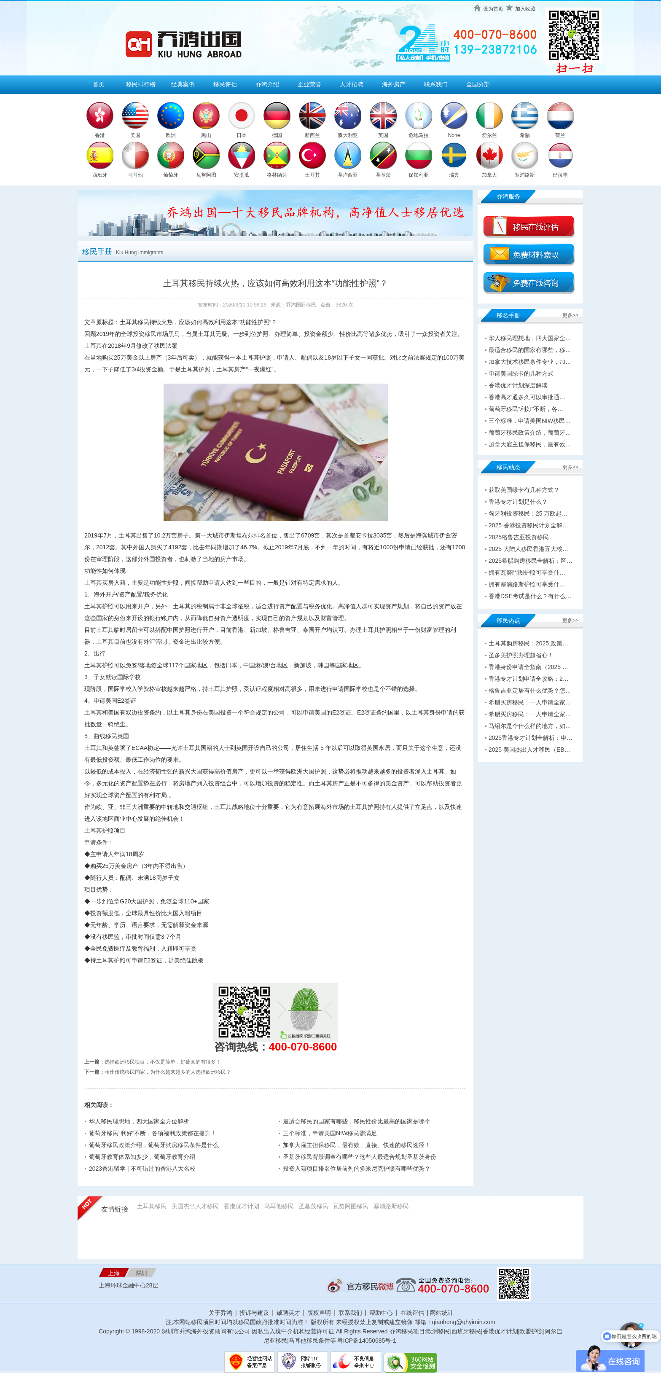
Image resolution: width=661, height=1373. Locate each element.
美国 (135, 135)
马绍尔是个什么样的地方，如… (530, 726)
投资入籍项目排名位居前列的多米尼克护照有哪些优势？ (356, 1168)
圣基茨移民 (313, 1206)
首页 (99, 84)
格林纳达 (277, 175)
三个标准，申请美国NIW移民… (530, 420)
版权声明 (319, 1312)
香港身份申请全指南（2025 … (528, 667)
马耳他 (135, 175)
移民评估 (225, 84)
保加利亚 (418, 175)
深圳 (141, 1273)
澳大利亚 (348, 135)
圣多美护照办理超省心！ (521, 655)
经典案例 (183, 84)
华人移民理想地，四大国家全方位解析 (139, 1121)
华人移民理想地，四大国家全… (530, 338)
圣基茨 (383, 175)
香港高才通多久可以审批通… (527, 397)
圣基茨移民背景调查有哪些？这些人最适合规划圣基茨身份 (359, 1156)
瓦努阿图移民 (350, 1206)
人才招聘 (351, 84)
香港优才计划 (241, 1206)
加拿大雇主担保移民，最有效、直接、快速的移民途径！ (356, 1145)
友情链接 (114, 1209)
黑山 (206, 135)
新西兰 (312, 135)
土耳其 (312, 175)
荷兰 (560, 135)
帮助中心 (381, 1312)
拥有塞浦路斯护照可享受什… (527, 584)
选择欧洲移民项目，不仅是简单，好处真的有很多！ (163, 1062)
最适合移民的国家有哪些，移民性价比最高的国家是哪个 (356, 1121)
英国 (383, 135)
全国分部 (478, 84)
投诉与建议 (254, 1312)
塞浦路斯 (525, 175)
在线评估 (413, 1312)
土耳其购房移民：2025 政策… (528, 643)
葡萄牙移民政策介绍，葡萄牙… (530, 432)
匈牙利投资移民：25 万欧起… (528, 513)
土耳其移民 (152, 1206)
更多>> (570, 315)
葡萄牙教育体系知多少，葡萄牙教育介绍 (142, 1156)
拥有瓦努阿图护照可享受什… (527, 572)
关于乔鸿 (220, 1312)
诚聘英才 (288, 1312)
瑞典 (454, 175)
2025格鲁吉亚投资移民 (519, 537)
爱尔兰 (489, 135)
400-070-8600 (303, 1046)
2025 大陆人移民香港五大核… (528, 548)
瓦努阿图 (206, 175)
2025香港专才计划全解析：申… (530, 737)
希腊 (525, 135)
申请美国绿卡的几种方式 (521, 373)
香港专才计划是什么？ (518, 501)
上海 (114, 1273)
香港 (100, 135)
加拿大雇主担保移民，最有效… (530, 444)
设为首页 (493, 9)
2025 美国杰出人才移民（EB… (529, 749)
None (454, 135)
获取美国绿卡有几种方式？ (524, 489)
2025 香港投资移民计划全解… (528, 525)
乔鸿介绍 (267, 84)
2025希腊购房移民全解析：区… (530, 560)
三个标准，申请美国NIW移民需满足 (330, 1133)
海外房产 (394, 84)
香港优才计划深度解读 (518, 385)
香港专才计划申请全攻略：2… (529, 678)
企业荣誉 (309, 84)
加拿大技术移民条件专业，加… (530, 361)
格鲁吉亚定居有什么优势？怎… (530, 690)
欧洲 (171, 135)
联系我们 (436, 84)
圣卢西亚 (348, 175)
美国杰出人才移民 (195, 1206)
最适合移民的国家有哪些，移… (530, 350)
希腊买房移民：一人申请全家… (530, 702)
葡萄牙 (170, 175)
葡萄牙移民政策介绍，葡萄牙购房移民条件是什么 (154, 1145)
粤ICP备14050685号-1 (366, 1340)
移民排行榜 (141, 84)
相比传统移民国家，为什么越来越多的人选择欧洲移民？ (168, 1072)
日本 (241, 135)
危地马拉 (418, 135)
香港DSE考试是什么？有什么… (530, 596)
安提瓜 (241, 175)
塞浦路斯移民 (391, 1206)
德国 (277, 135)
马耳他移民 (279, 1206)
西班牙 (99, 175)
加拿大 (489, 175)
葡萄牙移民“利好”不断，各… (526, 409)
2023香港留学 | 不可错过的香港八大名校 (142, 1168)
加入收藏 (525, 9)
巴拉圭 (560, 175)
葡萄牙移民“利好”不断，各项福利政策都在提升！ (153, 1133)
